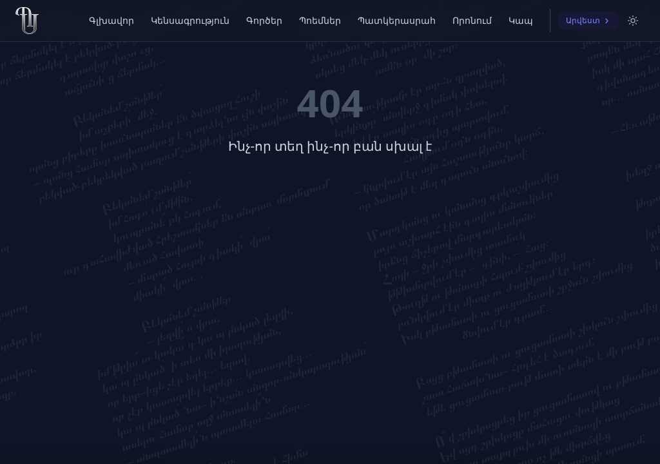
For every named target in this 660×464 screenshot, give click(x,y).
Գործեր (264, 20)
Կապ (521, 20)
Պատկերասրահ (397, 20)
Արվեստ (588, 20)
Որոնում (472, 20)
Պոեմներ (320, 20)
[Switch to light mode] (633, 20)
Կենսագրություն (190, 20)
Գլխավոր (111, 20)
